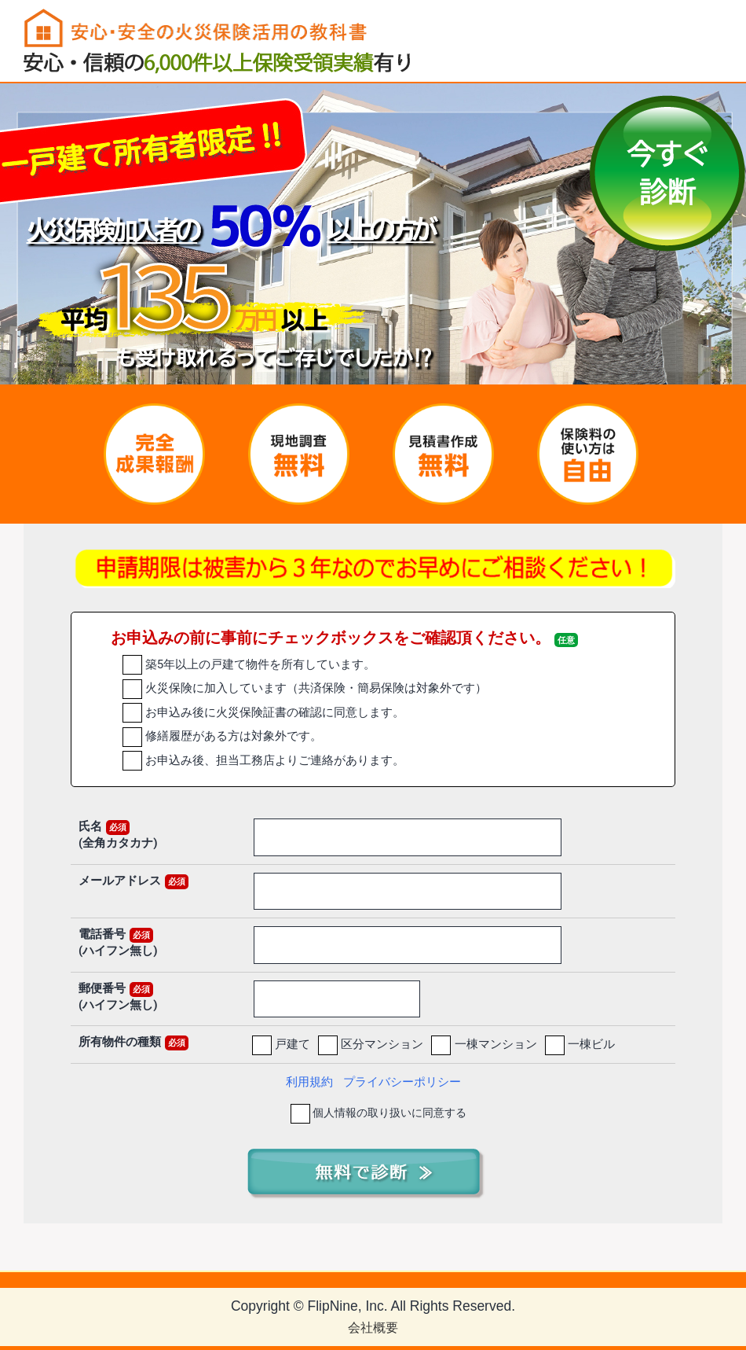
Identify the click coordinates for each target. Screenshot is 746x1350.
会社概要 (373, 1327)
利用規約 (309, 1081)
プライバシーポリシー (402, 1081)
